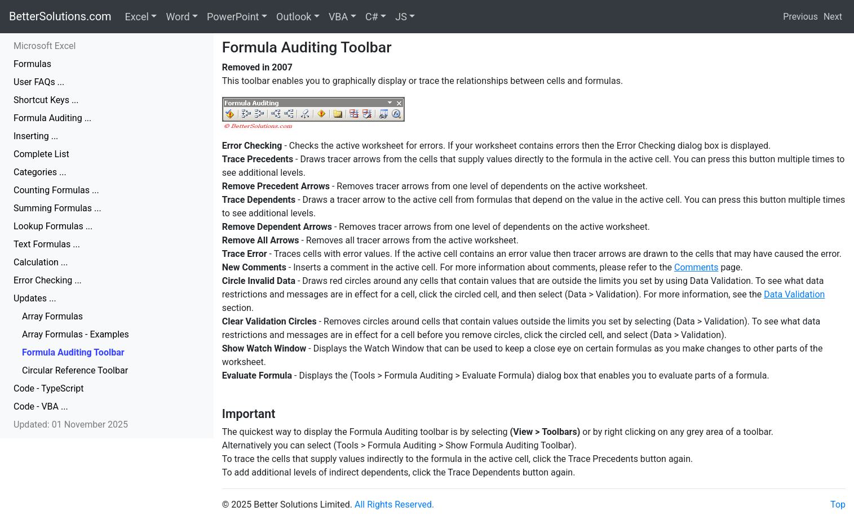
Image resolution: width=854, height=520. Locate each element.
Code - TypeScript (49, 388)
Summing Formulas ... (57, 208)
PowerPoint (233, 17)
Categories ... (40, 172)
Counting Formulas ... (56, 190)
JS (401, 17)
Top (838, 504)
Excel (137, 17)
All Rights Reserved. (394, 504)
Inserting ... (36, 136)
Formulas (32, 64)
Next (833, 16)
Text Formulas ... (47, 244)
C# (371, 17)
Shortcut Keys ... (46, 100)
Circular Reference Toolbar (75, 370)
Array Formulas (52, 316)
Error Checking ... (48, 280)
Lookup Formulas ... (53, 226)
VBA (338, 17)
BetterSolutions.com (60, 16)
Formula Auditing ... (52, 118)
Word (177, 17)
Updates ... (35, 298)
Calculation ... (41, 262)
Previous (800, 16)
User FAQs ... (39, 82)
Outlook (293, 17)
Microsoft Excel (45, 46)
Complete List (41, 154)
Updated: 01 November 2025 (71, 424)
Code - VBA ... (41, 406)
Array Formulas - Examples (75, 334)
